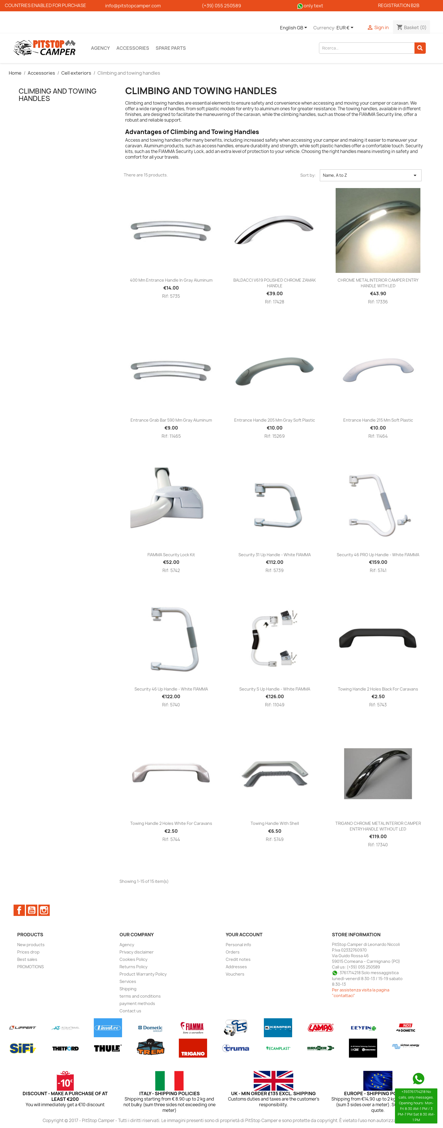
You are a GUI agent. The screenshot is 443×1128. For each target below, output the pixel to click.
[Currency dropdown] (345, 28)
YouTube (31, 910)
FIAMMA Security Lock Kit (171, 554)
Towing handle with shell (275, 823)
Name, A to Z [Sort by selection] (370, 175)
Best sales (27, 959)
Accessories (132, 48)
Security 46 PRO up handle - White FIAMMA (378, 554)
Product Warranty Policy (143, 974)
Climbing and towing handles (58, 94)
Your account (244, 934)
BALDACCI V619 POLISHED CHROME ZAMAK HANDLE (274, 282)
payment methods (137, 1003)
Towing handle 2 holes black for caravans (378, 689)
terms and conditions (140, 996)
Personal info (238, 944)
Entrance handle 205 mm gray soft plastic (274, 420)
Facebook (19, 910)
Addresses (236, 966)
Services (128, 981)
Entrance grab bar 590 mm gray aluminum (171, 420)
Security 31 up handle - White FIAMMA (274, 554)
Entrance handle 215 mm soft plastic (378, 420)
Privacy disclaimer (137, 952)
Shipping (128, 988)
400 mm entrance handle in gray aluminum (171, 280)
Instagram (44, 910)
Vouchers (235, 974)
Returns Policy (133, 966)
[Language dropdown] (294, 28)
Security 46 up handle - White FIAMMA (171, 689)
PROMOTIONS (30, 966)
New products (31, 944)
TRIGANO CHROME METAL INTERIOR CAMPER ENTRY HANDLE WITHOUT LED (378, 826)
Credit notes (238, 959)
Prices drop (28, 952)
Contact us (130, 1010)
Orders (233, 952)
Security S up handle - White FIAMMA (274, 689)
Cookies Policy (133, 959)
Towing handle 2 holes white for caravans (171, 823)
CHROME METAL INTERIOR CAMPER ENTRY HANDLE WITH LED (378, 282)
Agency (100, 48)
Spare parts (171, 48)
